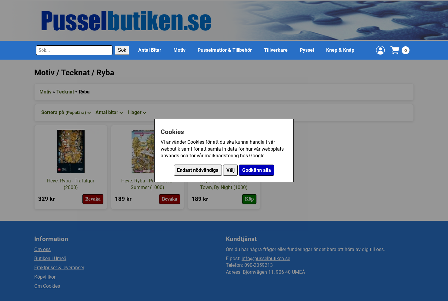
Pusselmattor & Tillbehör (225, 50)
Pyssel (307, 50)
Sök (122, 50)
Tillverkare (276, 50)
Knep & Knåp (340, 50)
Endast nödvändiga (198, 170)
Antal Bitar (149, 50)
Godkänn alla (256, 170)
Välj (230, 170)
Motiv (179, 50)
